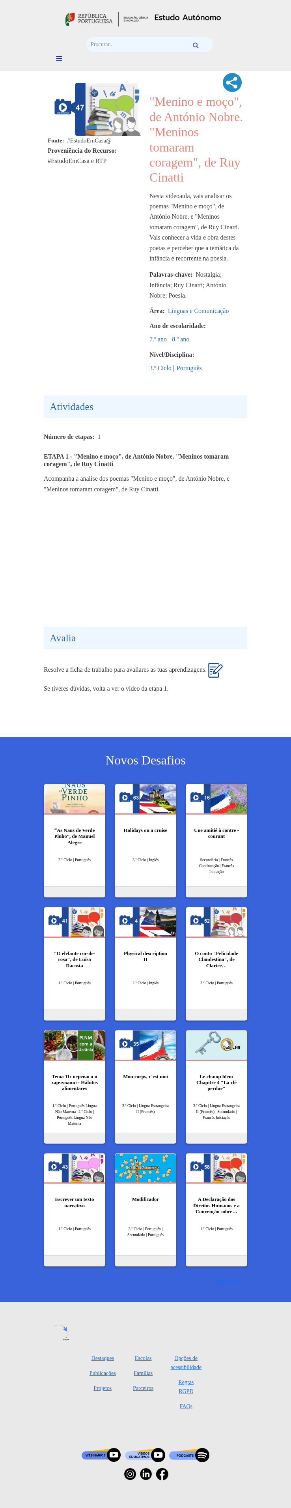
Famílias (143, 1373)
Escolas (143, 1358)
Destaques (102, 1358)
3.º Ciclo (160, 368)
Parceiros (143, 1388)
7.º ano (158, 339)
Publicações (103, 1373)
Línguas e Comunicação (198, 310)
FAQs (186, 1406)
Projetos (102, 1388)
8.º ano (180, 339)
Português (189, 368)
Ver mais (226, 1281)
